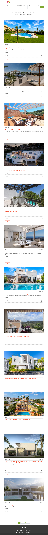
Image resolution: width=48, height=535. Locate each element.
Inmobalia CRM (30, 534)
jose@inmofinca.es (28, 532)
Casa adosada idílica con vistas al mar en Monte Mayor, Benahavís (17, 336)
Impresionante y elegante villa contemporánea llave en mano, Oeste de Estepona (19, 505)
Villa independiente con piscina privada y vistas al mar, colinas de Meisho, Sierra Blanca (20, 378)
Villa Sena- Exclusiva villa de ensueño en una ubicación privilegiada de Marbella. (19, 294)
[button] (42, 2)
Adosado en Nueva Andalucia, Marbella (12, 90)
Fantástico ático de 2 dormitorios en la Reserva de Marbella (16, 129)
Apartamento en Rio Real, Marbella (11, 211)
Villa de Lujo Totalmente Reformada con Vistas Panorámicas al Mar (17, 419)
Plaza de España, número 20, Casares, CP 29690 (24, 530)
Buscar (42, 6)
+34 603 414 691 (20, 532)
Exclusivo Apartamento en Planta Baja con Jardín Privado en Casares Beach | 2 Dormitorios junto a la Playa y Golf (23, 48)
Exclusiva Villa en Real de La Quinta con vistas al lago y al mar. (16, 252)
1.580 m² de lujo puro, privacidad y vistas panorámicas (15, 170)
